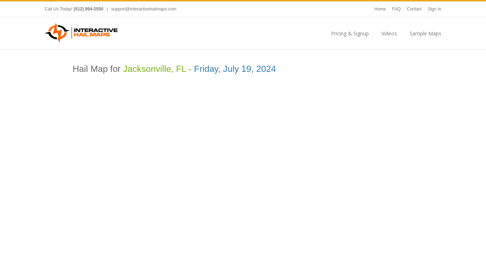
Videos (389, 33)
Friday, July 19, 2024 (235, 69)
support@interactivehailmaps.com (143, 9)
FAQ (396, 9)
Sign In (434, 9)
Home (380, 9)
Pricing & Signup (350, 33)
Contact (414, 9)
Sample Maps (425, 33)
